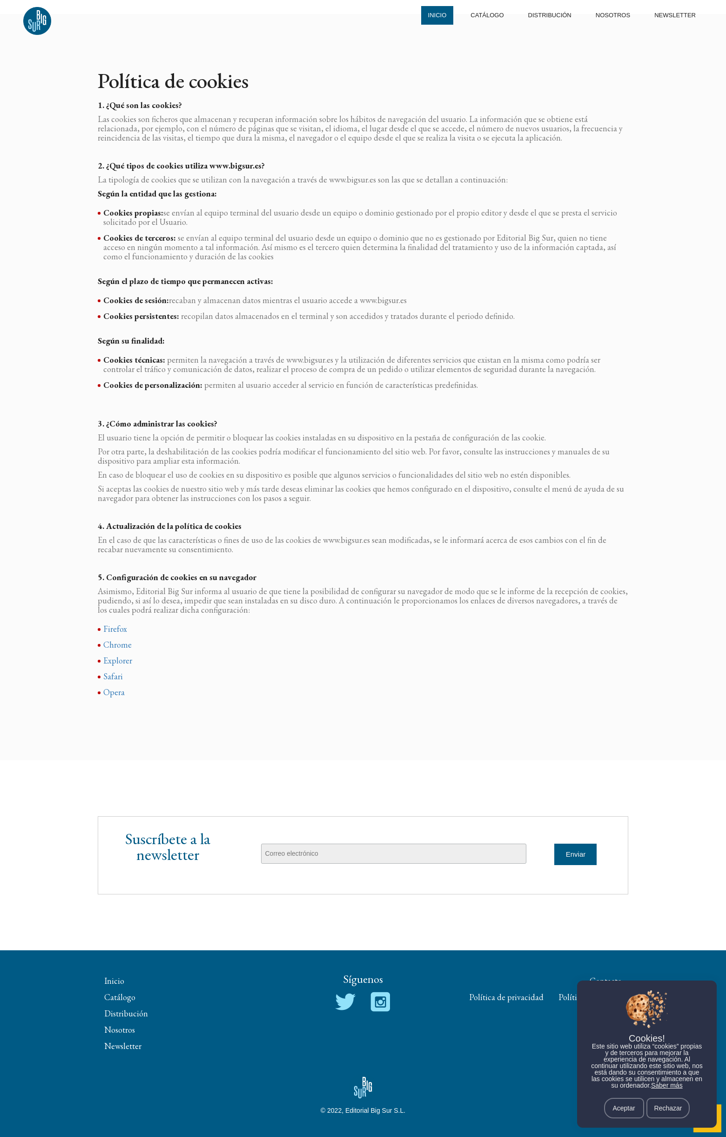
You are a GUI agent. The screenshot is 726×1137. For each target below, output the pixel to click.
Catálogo (487, 15)
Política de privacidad (506, 997)
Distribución (549, 15)
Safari (113, 676)
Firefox (115, 628)
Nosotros (613, 15)
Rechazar (668, 1108)
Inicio (437, 15)
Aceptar (623, 1108)
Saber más (667, 1085)
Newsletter (675, 15)
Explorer (117, 660)
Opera (114, 692)
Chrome (117, 644)
